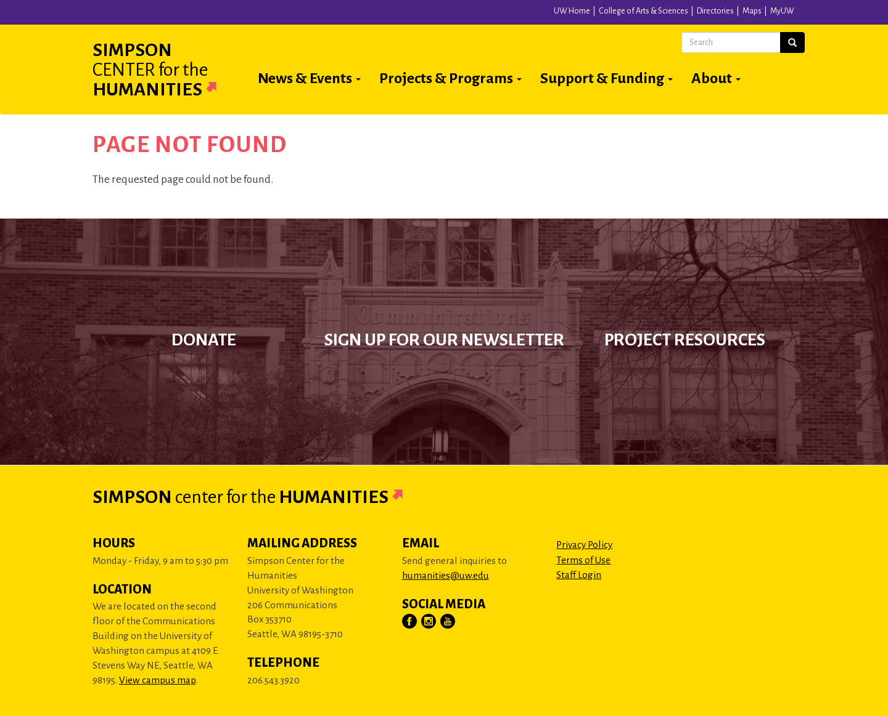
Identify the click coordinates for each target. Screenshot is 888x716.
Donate (203, 340)
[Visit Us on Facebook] (410, 622)
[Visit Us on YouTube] (448, 622)
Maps (752, 11)
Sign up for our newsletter (444, 340)
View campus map (157, 680)
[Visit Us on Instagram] (429, 622)
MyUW (782, 11)
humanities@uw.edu (445, 575)
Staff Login (578, 574)
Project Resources (684, 340)
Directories (715, 11)
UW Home (572, 11)
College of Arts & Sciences (643, 11)
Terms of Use (583, 560)
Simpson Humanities (169, 69)
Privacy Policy (584, 544)
